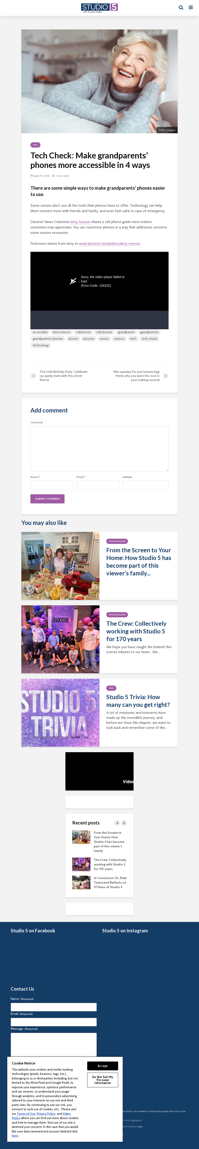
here (15, 1135)
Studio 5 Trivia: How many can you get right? (138, 700)
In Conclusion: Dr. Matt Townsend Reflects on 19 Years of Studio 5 (110, 882)
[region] (65, 1099)
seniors (119, 339)
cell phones (104, 332)
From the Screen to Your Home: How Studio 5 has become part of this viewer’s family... (138, 561)
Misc (35, 144)
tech (133, 339)
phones (88, 339)
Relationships (117, 541)
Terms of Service (129, 1126)
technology (41, 345)
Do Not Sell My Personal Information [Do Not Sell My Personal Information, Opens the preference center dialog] (102, 1080)
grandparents (149, 332)
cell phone (83, 332)
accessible (40, 332)
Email (81, 477)
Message (24, 1029)
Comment (36, 422)
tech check (149, 339)
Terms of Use (26, 1113)
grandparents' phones (48, 339)
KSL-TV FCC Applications (130, 1120)
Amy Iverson (80, 222)
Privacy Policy (46, 1113)
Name (35, 477)
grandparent (126, 332)
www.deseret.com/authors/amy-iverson (109, 243)
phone (73, 339)
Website (127, 477)
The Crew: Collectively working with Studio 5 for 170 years (136, 631)
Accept (103, 1066)
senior (104, 339)
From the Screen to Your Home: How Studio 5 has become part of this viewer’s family (109, 842)
